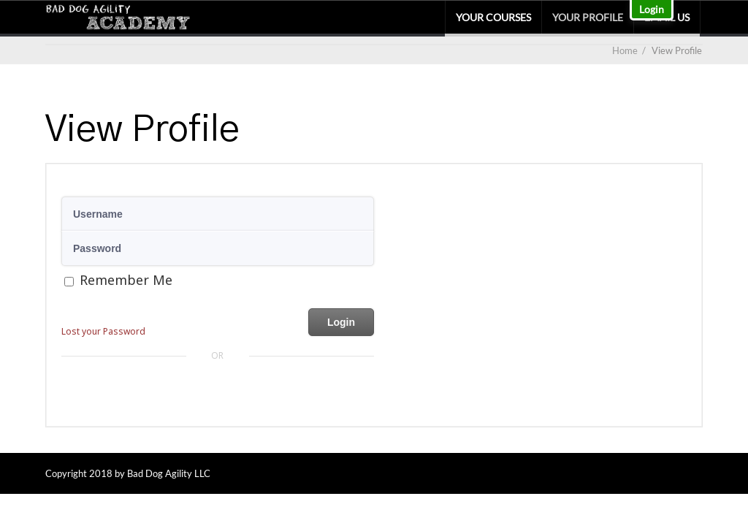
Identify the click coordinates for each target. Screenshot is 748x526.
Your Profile (587, 17)
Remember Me (126, 280)
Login (651, 9)
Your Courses (493, 17)
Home (625, 50)
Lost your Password (103, 331)
